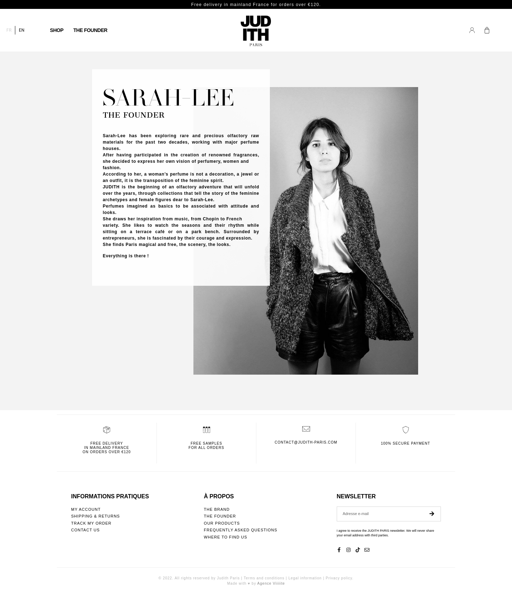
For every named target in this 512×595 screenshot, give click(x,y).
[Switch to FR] (9, 30)
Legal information (305, 578)
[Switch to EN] (21, 30)
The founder (90, 30)
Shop (57, 30)
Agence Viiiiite (271, 583)
